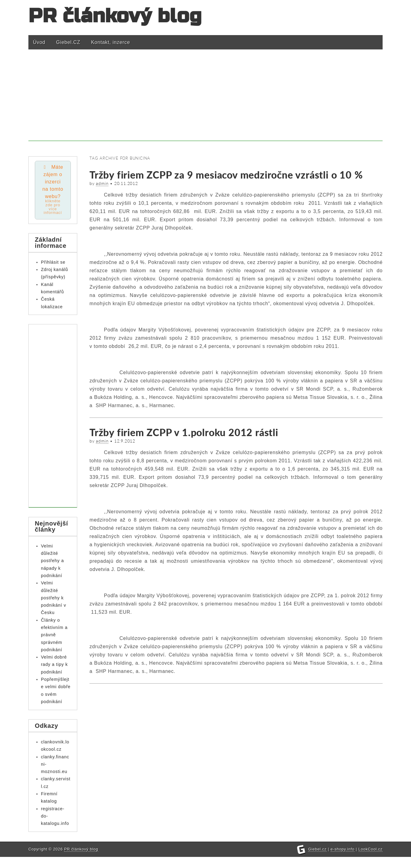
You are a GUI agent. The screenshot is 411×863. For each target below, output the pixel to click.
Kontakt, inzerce (110, 42)
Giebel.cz (317, 855)
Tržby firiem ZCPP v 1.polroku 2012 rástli (183, 432)
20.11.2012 (126, 183)
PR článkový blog (115, 16)
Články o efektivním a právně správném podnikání (54, 635)
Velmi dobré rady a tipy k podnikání (54, 665)
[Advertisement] (205, 98)
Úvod (39, 42)
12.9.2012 (124, 441)
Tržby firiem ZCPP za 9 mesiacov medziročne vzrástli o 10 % (225, 175)
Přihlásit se (53, 262)
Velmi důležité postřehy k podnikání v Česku (53, 598)
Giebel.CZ (68, 42)
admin (102, 183)
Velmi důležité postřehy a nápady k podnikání (52, 561)
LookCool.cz (370, 855)
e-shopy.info (343, 855)
